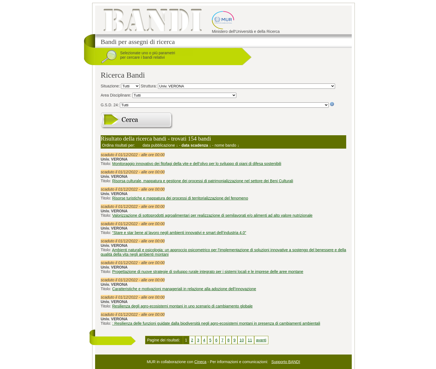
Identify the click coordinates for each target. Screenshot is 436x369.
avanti (261, 340)
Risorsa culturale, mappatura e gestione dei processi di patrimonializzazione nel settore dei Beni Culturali (202, 181)
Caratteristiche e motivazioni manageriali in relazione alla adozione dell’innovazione (184, 289)
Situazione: (111, 86)
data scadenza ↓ (196, 145)
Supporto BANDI (285, 362)
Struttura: (149, 86)
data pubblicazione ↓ (160, 145)
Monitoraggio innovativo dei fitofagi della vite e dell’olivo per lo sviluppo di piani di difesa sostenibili (196, 163)
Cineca (200, 362)
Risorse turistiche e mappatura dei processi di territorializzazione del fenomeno (180, 198)
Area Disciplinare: (116, 95)
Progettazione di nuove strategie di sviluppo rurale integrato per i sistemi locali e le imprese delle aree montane (207, 271)
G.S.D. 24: (110, 105)
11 (250, 340)
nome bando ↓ (227, 145)
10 (241, 340)
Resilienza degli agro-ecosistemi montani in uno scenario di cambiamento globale (182, 306)
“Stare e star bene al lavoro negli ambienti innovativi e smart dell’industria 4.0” (179, 232)
